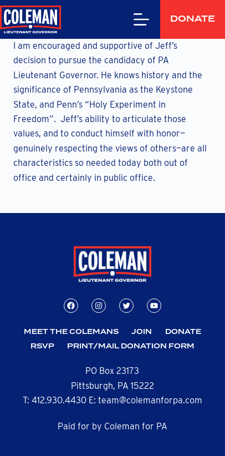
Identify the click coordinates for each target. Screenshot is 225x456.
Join (141, 332)
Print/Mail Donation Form (131, 346)
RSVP (42, 346)
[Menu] (122, 19)
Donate (183, 19)
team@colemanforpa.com (150, 400)
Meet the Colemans (71, 332)
